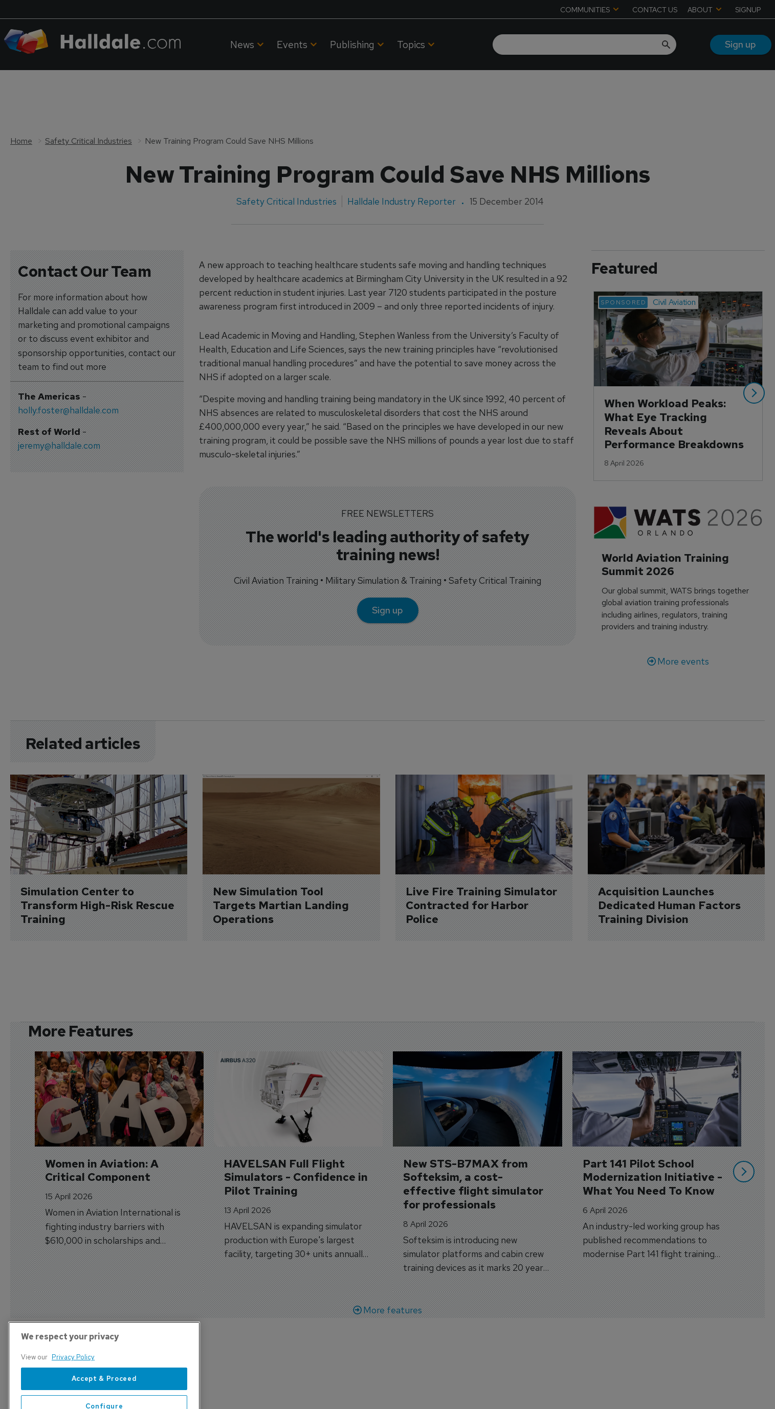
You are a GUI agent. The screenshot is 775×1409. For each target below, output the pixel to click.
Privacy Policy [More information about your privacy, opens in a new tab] (73, 1387)
